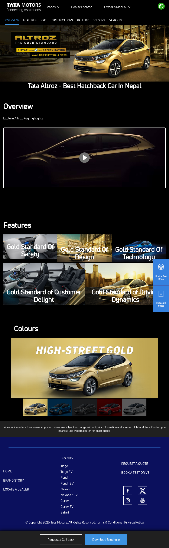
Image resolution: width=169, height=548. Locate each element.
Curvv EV (67, 506)
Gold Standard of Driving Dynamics (125, 296)
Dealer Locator (81, 7)
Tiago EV (66, 471)
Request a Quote (134, 463)
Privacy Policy (134, 522)
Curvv (65, 500)
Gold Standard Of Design (84, 253)
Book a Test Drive (135, 472)
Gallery (82, 20)
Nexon (65, 489)
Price (44, 20)
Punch (65, 477)
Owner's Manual (115, 7)
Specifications (62, 20)
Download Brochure (106, 540)
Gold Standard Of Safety (30, 250)
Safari (65, 512)
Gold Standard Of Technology (138, 253)
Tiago (64, 466)
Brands (51, 7)
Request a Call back (61, 540)
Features (29, 20)
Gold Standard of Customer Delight (43, 296)
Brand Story (13, 480)
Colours (99, 20)
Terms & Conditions (109, 522)
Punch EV (67, 483)
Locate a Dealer (16, 489)
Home (7, 471)
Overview (12, 20)
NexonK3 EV (69, 495)
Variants (115, 20)
